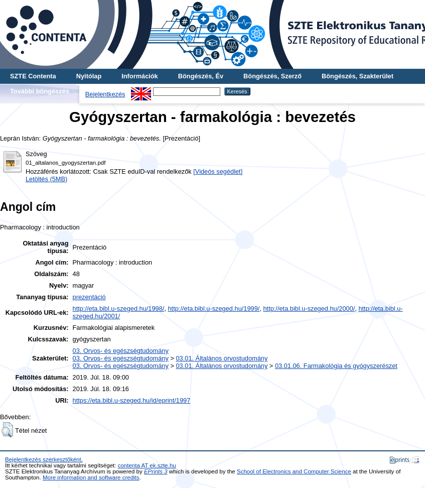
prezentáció (89, 297)
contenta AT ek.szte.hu (147, 465)
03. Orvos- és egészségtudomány (121, 350)
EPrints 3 (156, 471)
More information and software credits (91, 477)
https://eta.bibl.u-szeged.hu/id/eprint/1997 (132, 400)
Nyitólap (88, 76)
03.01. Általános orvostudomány (221, 358)
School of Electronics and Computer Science (294, 471)
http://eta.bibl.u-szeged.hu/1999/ (214, 308)
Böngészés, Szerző (272, 76)
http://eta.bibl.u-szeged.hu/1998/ (119, 308)
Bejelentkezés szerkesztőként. (44, 459)
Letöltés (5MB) (46, 179)
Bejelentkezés (105, 94)
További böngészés (39, 91)
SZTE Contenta (33, 76)
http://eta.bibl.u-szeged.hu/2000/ (309, 308)
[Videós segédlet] (217, 171)
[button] (7, 429)
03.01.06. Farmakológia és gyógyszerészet (336, 366)
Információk (139, 76)
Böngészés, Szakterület (357, 76)
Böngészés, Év (200, 76)
